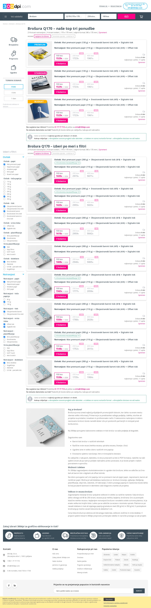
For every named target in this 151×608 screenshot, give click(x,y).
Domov (5, 24)
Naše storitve (57, 561)
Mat (8, 247)
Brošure (11, 24)
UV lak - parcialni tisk (14, 267)
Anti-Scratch (11, 254)
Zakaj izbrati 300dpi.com (61, 557)
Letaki (116, 555)
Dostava (80, 557)
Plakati (117, 560)
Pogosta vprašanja (84, 565)
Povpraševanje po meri (85, 554)
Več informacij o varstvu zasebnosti (115, 603)
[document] (75, 602)
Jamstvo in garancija (59, 565)
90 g (8, 299)
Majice (124, 555)
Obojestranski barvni (14, 206)
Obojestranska (12, 241)
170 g (9, 189)
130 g (9, 186)
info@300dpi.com (135, 8)
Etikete (126, 565)
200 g (9, 191)
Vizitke (132, 555)
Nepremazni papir (13, 167)
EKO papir (10, 172)
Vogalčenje (11, 269)
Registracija (116, 6)
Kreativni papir (12, 169)
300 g (9, 196)
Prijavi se (103, 6)
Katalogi (135, 560)
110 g (9, 182)
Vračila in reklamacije (84, 569)
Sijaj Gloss (10, 249)
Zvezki (126, 560)
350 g (9, 199)
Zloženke (107, 555)
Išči (126, 16)
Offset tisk (10, 226)
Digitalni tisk (11, 228)
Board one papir (12, 174)
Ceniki (114, 570)
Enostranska (11, 238)
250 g (9, 194)
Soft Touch (11, 252)
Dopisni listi (107, 560)
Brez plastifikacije (13, 236)
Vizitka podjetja (57, 569)
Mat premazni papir (14, 164)
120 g (9, 184)
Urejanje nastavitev (110, 606)
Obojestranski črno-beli (15, 209)
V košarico (61, 63)
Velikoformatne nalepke (112, 565)
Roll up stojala (137, 565)
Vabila (106, 570)
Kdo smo (55, 554)
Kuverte (137, 570)
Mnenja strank (82, 572)
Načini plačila (81, 561)
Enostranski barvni (13, 211)
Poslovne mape (125, 570)
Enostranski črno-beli (14, 214)
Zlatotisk (10, 264)
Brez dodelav (11, 262)
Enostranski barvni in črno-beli (14, 217)
